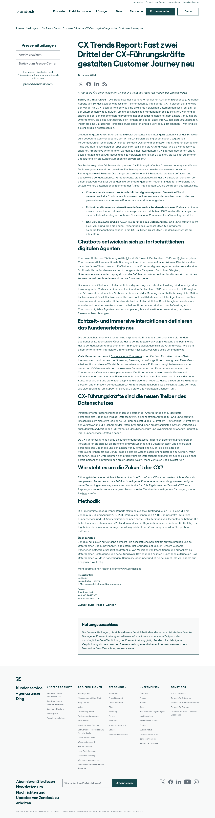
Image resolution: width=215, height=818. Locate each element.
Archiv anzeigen (30, 54)
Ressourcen (137, 11)
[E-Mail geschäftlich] (87, 783)
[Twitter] (162, 782)
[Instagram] (196, 782)
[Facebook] (170, 782)
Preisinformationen (80, 11)
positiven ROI (94, 181)
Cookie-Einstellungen (87, 811)
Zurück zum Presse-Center (38, 63)
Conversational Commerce (126, 356)
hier (84, 493)
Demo (119, 11)
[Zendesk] (19, 684)
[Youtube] (187, 782)
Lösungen (102, 11)
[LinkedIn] (178, 782)
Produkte (59, 11)
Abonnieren (124, 783)
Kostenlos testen (160, 11)
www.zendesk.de (131, 568)
